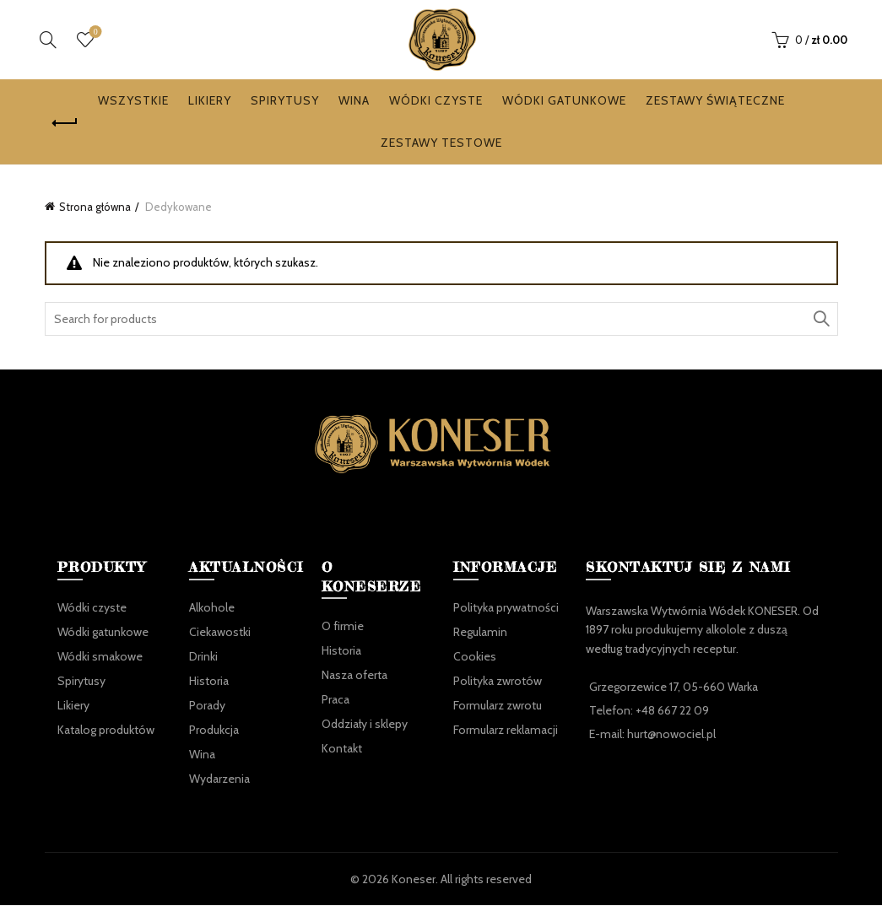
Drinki (203, 656)
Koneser (414, 879)
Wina (354, 101)
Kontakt (342, 749)
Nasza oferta (354, 675)
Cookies (474, 656)
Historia (209, 680)
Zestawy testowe (441, 143)
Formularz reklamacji (505, 729)
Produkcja (214, 729)
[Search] (48, 39)
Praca (335, 700)
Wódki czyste (436, 101)
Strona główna (95, 207)
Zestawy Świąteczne (715, 101)
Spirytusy (285, 101)
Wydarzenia (219, 778)
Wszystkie (133, 101)
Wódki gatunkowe (564, 101)
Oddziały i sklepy (365, 724)
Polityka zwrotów (497, 680)
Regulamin (480, 631)
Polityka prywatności (506, 607)
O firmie (343, 626)
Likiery (209, 101)
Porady (207, 705)
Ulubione (94, 33)
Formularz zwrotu (497, 705)
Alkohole (212, 607)
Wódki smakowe (100, 656)
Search (821, 320)
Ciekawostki (220, 631)
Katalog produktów (105, 729)
